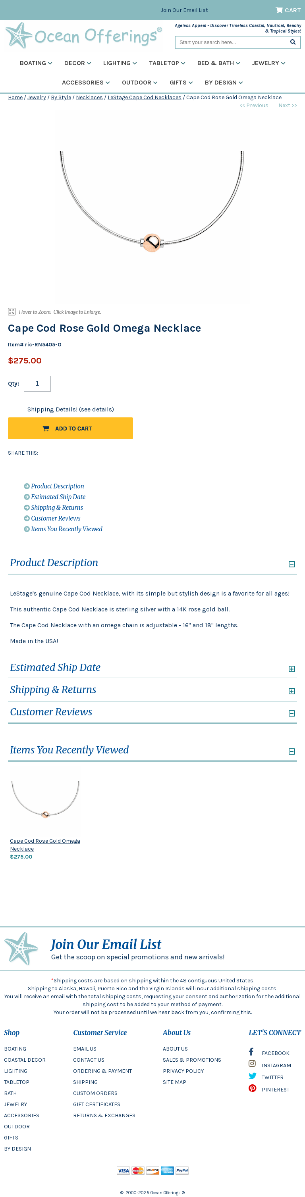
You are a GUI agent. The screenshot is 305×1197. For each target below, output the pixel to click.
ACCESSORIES (21, 1115)
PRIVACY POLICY (183, 1071)
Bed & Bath (218, 63)
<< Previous (253, 105)
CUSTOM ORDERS (95, 1093)
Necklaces (89, 97)
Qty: (13, 383)
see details (96, 409)
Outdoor (140, 82)
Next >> (287, 105)
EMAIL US (85, 1048)
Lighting (120, 63)
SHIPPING (85, 1082)
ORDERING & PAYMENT (102, 1071)
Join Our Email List (184, 10)
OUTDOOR (17, 1126)
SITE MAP (174, 1082)
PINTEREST (269, 1090)
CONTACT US (88, 1060)
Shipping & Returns (53, 507)
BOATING (15, 1048)
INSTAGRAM (270, 1066)
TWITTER (266, 1078)
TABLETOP (16, 1082)
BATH (10, 1093)
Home (15, 97)
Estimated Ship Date (54, 497)
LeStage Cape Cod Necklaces (144, 97)
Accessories (86, 82)
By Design (224, 82)
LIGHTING (15, 1071)
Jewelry (269, 63)
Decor (77, 63)
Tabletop (167, 63)
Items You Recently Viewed (63, 529)
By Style (61, 97)
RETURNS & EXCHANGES (104, 1115)
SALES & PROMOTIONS (192, 1060)
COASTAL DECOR (25, 1060)
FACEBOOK (269, 1054)
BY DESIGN (17, 1148)
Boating (36, 63)
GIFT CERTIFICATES (96, 1104)
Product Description (54, 486)
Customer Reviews (52, 518)
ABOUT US (175, 1048)
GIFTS (11, 1137)
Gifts (181, 82)
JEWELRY (15, 1104)
